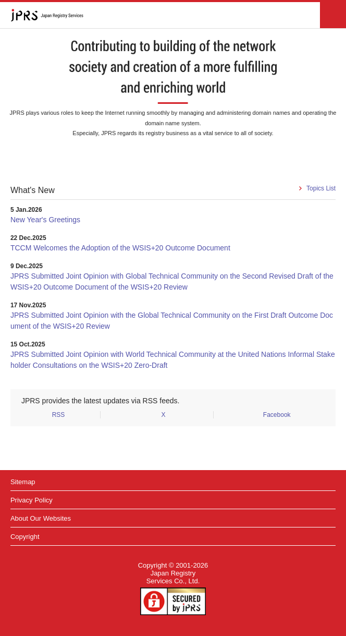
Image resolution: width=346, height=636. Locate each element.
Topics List (321, 188)
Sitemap (22, 482)
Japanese (304, 15)
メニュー (333, 15)
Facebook (277, 414)
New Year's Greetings (45, 219)
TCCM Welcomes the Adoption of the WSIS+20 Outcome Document (120, 248)
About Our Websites (40, 518)
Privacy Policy (31, 500)
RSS (58, 414)
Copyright (25, 537)
